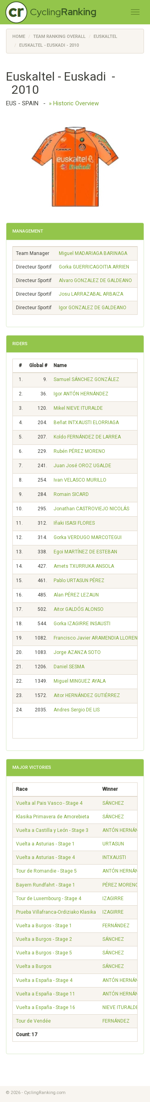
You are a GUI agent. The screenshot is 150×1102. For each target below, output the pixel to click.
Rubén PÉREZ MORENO (79, 451)
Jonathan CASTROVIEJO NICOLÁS (91, 509)
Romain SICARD (71, 494)
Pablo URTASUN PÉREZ (79, 580)
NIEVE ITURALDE (120, 1007)
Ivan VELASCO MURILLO (80, 480)
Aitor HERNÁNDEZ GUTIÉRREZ (87, 695)
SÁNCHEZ (113, 803)
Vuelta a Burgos (34, 966)
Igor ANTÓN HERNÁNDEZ (81, 394)
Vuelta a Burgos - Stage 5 (44, 953)
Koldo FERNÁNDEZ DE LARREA (87, 437)
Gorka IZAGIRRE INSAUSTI (82, 623)
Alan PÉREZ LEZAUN (76, 595)
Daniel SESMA (69, 666)
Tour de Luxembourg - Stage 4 (48, 898)
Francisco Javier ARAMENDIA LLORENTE (98, 638)
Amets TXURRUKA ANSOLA (84, 566)
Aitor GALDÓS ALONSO (79, 609)
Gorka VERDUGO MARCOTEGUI (88, 537)
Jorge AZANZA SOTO (77, 652)
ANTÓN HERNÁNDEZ (125, 830)
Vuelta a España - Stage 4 (44, 980)
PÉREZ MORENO (120, 885)
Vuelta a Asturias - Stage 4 (45, 857)
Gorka (94, 267)
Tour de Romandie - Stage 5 (46, 871)
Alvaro (95, 280)
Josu (91, 294)
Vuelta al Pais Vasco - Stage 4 (49, 803)
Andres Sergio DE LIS (77, 710)
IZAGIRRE (113, 898)
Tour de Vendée (33, 1021)
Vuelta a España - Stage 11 (45, 994)
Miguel (93, 253)
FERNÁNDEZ (116, 925)
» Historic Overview (74, 103)
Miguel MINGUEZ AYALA (80, 681)
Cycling (63, 12)
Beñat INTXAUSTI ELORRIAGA (86, 422)
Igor (92, 307)
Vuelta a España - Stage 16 (45, 1007)
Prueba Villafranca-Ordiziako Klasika (56, 912)
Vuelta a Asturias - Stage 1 (45, 844)
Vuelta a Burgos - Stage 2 (44, 939)
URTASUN (113, 844)
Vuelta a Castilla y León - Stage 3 (52, 830)
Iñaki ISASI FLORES (74, 523)
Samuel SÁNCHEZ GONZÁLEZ (86, 379)
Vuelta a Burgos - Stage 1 (44, 925)
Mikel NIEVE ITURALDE (78, 408)
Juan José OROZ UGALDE (82, 465)
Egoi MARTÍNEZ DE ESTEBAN (85, 552)
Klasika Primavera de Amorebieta (52, 817)
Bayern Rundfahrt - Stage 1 (45, 885)
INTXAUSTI (114, 857)
